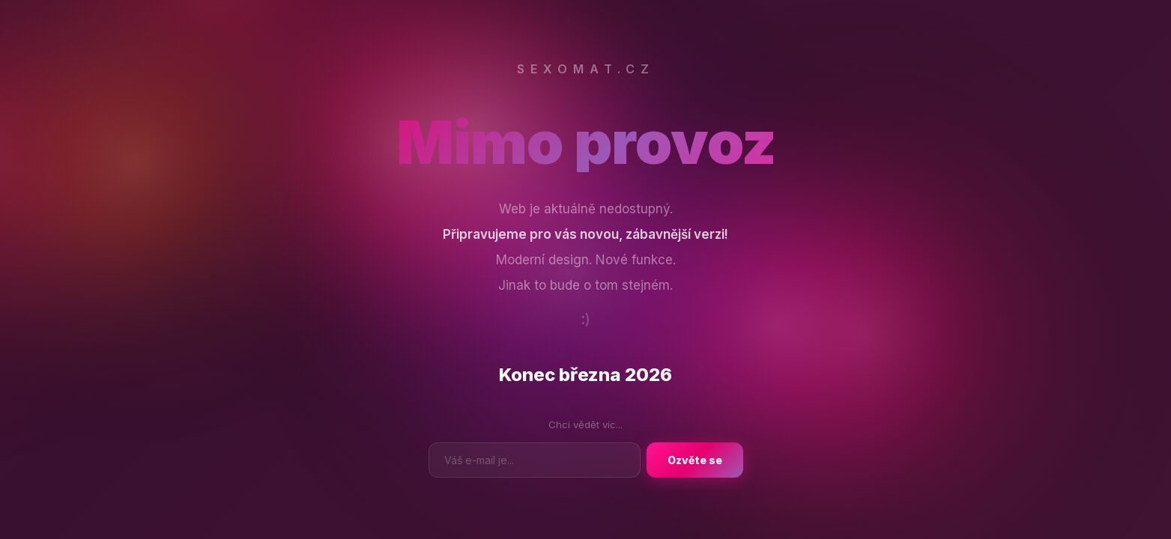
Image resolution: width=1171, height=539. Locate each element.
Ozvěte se (695, 460)
